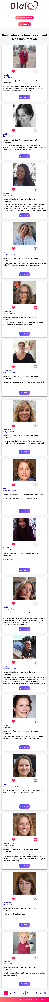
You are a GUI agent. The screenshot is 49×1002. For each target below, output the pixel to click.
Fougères (6, 373)
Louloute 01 (7, 962)
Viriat (4, 964)
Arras (4, 195)
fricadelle (6, 607)
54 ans (12, 845)
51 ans (12, 609)
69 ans (14, 668)
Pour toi (5, 252)
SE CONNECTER (24, 24)
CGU (25, 999)
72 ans (9, 77)
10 (45, 993)
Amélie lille (7, 903)
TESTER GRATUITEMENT (24, 17)
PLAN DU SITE (33, 999)
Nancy (5, 136)
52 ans (15, 786)
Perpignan (6, 254)
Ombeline (6, 75)
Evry (4, 77)
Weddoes (6, 134)
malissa (5, 489)
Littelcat (5, 666)
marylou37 (6, 725)
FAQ (20, 999)
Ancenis (5, 845)
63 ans (13, 373)
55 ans (10, 964)
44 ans (10, 727)
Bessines (6, 609)
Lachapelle (6, 668)
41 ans (9, 905)
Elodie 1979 (7, 430)
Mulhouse (6, 491)
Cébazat (5, 313)
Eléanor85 (6, 784)
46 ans (12, 432)
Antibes (5, 550)
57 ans (10, 195)
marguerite (7, 371)
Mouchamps (7, 786)
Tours (5, 727)
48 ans (11, 550)
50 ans (10, 136)
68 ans (13, 254)
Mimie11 (6, 548)
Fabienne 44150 (8, 843)
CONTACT (43, 999)
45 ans (12, 313)
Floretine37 (7, 311)
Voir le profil (24, 97)
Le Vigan (6, 432)
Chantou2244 (7, 193)
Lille (4, 905)
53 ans (13, 491)
